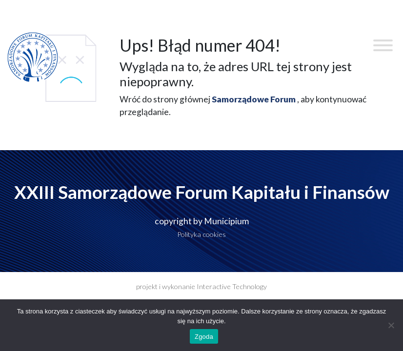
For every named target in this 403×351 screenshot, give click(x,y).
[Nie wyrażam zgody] (391, 325)
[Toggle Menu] (383, 45)
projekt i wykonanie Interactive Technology (201, 286)
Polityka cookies (201, 234)
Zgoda (204, 336)
